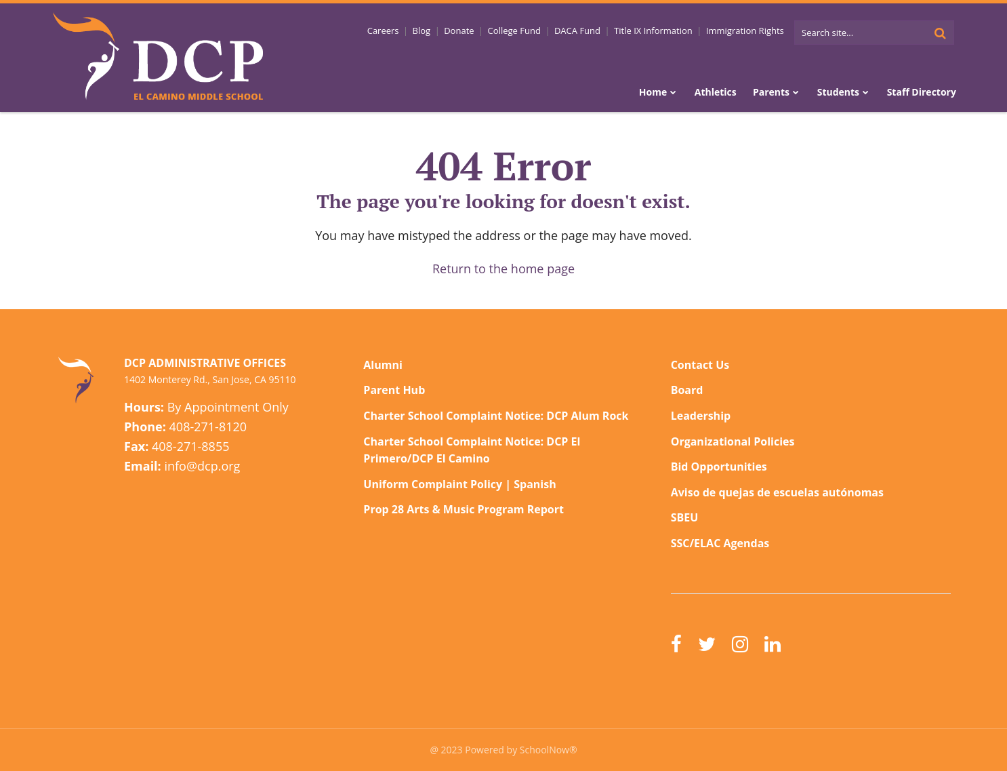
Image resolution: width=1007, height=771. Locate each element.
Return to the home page (503, 268)
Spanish (535, 484)
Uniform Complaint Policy (432, 484)
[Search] (939, 32)
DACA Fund (579, 30)
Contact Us (700, 364)
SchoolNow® (548, 749)
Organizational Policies (733, 441)
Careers (388, 30)
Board (687, 389)
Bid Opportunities (719, 466)
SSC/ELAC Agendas (720, 543)
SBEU (685, 517)
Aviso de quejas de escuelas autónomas (777, 492)
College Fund (517, 30)
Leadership (701, 415)
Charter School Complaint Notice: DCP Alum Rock (495, 415)
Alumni (383, 364)
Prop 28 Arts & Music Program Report (463, 509)
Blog (426, 30)
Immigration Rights (745, 30)
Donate (462, 30)
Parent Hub (394, 389)
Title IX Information (654, 30)
